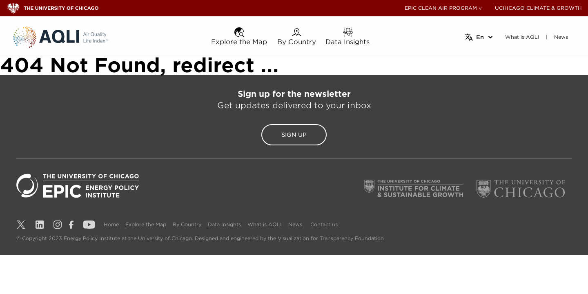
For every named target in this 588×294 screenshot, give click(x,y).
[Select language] (479, 37)
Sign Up (294, 134)
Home (111, 224)
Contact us (324, 224)
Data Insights (224, 224)
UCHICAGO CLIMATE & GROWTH (538, 8)
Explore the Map (145, 224)
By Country (187, 224)
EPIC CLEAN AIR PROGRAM (441, 8)
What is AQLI (264, 224)
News (295, 224)
